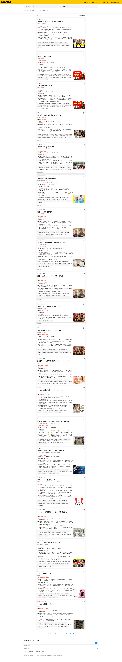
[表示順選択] (82, 15)
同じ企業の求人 (40, 50)
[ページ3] (61, 633)
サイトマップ (36, 655)
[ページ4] (64, 633)
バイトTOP (26, 651)
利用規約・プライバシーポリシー (46, 655)
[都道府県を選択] (42, 6)
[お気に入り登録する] (84, 19)
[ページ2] (58, 633)
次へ (71, 633)
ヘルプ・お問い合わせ (28, 655)
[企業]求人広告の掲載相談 (58, 655)
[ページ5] (66, 633)
